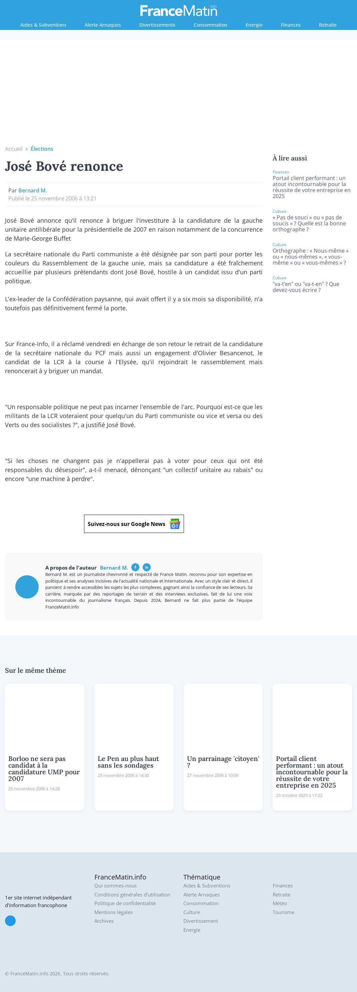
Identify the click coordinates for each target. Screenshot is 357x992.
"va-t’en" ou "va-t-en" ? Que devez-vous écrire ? (306, 287)
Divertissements (157, 25)
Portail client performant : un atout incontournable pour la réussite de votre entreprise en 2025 (312, 187)
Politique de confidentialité (125, 903)
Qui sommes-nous (115, 885)
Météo (280, 903)
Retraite (328, 25)
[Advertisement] (179, 94)
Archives (104, 921)
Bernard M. (32, 190)
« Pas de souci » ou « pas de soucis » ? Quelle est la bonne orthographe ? (309, 223)
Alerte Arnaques (103, 25)
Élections (42, 148)
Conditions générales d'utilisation (132, 894)
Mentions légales (113, 912)
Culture (191, 912)
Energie (254, 25)
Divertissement (200, 921)
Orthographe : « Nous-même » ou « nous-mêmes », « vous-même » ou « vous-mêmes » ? (311, 256)
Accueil (14, 148)
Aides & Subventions (43, 25)
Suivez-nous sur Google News (134, 523)
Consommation (210, 25)
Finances (291, 25)
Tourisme (283, 912)
